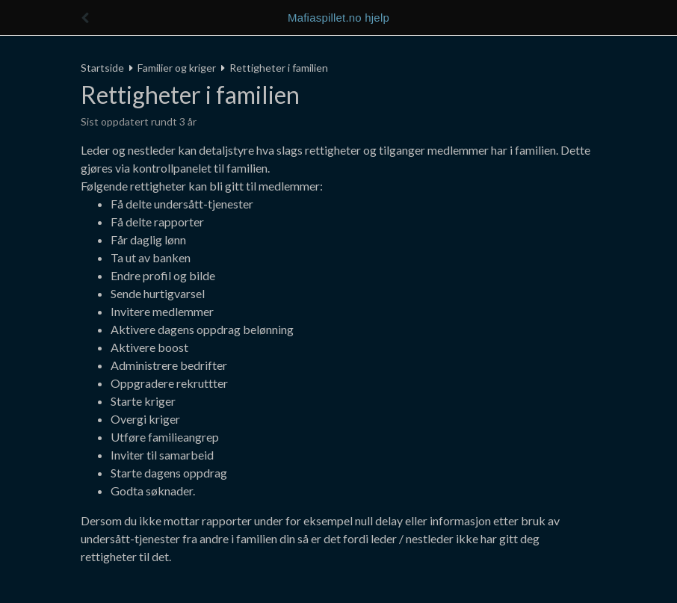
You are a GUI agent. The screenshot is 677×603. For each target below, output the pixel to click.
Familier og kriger (176, 67)
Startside (102, 67)
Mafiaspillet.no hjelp (338, 17)
